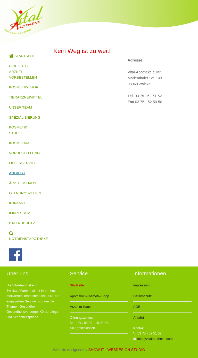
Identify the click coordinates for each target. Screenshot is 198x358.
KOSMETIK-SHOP (23, 87)
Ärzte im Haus (80, 307)
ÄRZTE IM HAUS (22, 183)
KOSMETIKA (19, 143)
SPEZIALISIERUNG (24, 117)
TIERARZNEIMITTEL (25, 97)
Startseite (77, 285)
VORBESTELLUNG (24, 153)
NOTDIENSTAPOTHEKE (27, 236)
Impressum (141, 285)
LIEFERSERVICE (23, 163)
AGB (136, 307)
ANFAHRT (17, 173)
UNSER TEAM (20, 107)
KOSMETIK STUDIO (18, 130)
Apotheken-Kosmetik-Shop (89, 296)
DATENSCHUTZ (22, 223)
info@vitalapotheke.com (155, 339)
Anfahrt (138, 317)
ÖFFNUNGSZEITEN (25, 193)
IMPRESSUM (19, 213)
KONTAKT (17, 203)
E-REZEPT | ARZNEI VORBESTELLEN (23, 71)
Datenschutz (142, 296)
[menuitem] (25, 56)
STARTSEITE (22, 56)
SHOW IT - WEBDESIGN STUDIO (116, 350)
